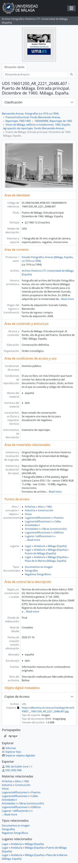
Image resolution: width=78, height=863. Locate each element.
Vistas (28, 514)
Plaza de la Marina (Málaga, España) (45, 560)
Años (41, 506)
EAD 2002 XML (12, 770)
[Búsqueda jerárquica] (35, 74)
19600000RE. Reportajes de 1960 (53, 121)
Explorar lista (11, 751)
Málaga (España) (57, 546)
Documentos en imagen (39, 567)
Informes (9, 748)
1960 (49, 506)
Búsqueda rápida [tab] (14, 67)
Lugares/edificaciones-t (38, 517)
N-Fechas (30, 506)
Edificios (59, 532)
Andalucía (39, 546)
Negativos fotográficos (38, 574)
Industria (30, 510)
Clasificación (13, 102)
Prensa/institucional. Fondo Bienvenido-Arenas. (33, 117)
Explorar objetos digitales (18, 755)
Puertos (59, 517)
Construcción (45, 510)
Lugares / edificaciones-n (39, 536)
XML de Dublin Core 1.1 (17, 766)
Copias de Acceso (16, 696)
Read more (67, 299)
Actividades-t (32, 525)
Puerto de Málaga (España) (40, 553)
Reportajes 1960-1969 (18, 121)
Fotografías (31, 570)
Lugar (28, 546)
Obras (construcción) (54, 529)
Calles (57, 521)
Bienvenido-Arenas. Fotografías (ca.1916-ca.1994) (30, 113)
